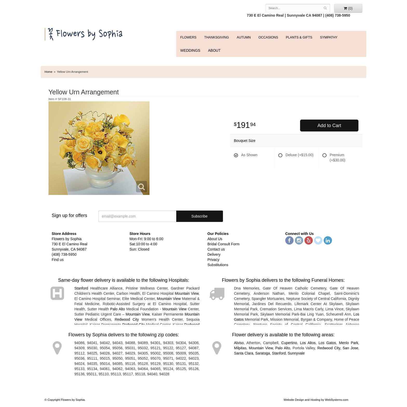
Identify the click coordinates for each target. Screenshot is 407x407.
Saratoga (262, 353)
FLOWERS (188, 37)
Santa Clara (243, 353)
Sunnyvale (296, 353)
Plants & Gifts (299, 37)
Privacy (213, 260)
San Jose (350, 348)
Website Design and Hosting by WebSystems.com (316, 399)
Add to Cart (329, 125)
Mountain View (187, 293)
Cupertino (289, 343)
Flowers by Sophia (84, 33)
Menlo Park (348, 343)
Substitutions (217, 265)
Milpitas (240, 348)
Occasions (268, 37)
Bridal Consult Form (223, 244)
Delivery (214, 254)
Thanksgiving (216, 37)
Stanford (81, 288)
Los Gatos (327, 343)
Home (48, 71)
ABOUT (214, 50)
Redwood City (127, 319)
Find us (58, 260)
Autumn (244, 37)
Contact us (216, 249)
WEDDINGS (190, 50)
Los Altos (308, 343)
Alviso (238, 343)
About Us (214, 239)
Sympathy (328, 37)
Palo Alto (117, 309)
